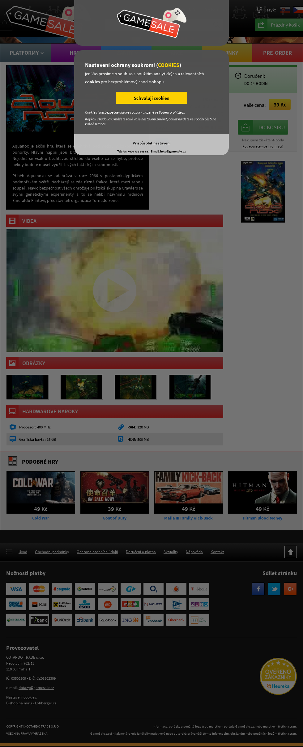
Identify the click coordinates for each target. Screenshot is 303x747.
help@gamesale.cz (173, 151)
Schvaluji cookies (151, 98)
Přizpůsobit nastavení (151, 142)
